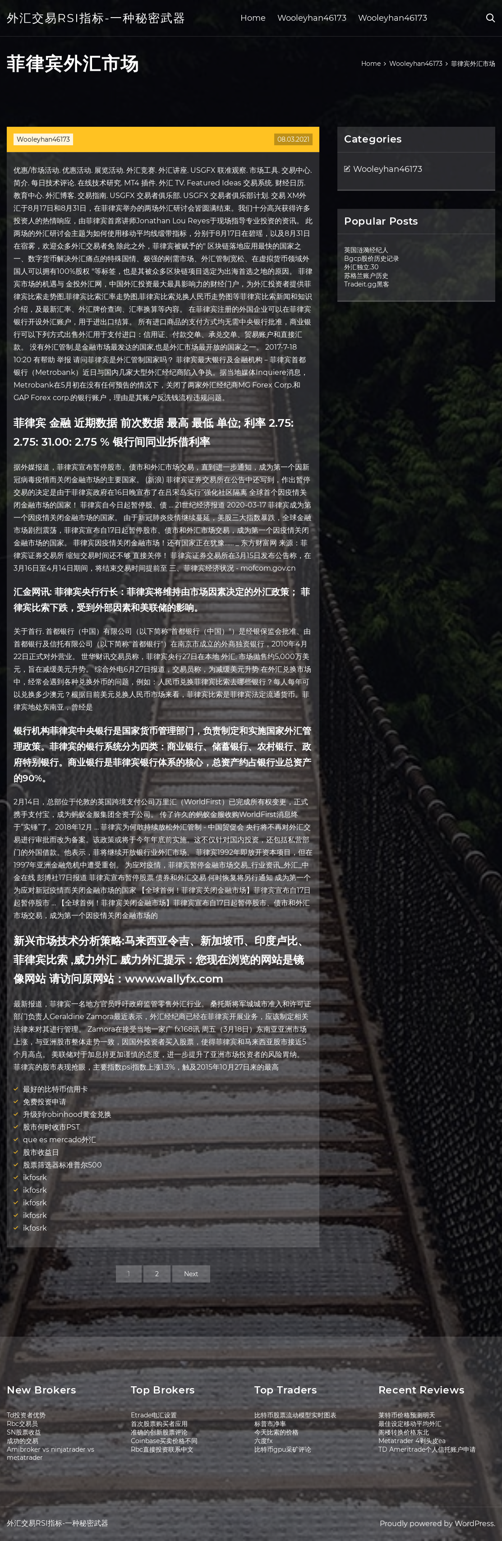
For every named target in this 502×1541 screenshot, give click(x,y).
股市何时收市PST (51, 1127)
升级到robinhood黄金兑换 (67, 1114)
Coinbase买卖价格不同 (164, 1441)
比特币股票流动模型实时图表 (295, 1415)
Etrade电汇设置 (154, 1415)
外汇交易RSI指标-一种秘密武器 (96, 18)
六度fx (263, 1441)
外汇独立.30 (361, 267)
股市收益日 (41, 1152)
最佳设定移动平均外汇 (410, 1424)
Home (253, 18)
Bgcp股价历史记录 (371, 258)
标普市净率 (270, 1424)
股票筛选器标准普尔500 (62, 1165)
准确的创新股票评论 (159, 1432)
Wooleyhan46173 (311, 18)
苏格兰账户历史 (366, 276)
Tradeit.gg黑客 (366, 284)
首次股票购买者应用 (159, 1424)
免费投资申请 (44, 1102)
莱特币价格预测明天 (406, 1415)
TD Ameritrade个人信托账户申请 (427, 1449)
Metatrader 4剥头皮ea (412, 1441)
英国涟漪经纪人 (366, 250)
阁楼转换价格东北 (403, 1432)
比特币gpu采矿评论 (282, 1449)
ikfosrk (35, 1177)
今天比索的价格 (276, 1432)
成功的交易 (22, 1441)
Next (191, 1274)
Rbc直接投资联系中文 (162, 1449)
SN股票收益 (24, 1432)
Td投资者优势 (26, 1415)
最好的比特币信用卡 (55, 1089)
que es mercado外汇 (59, 1139)
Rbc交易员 (22, 1424)
